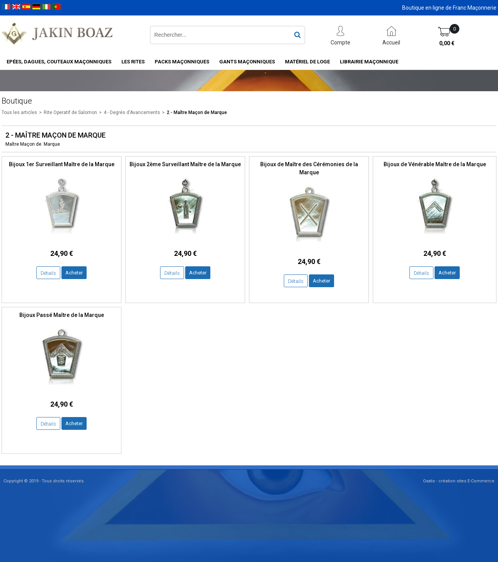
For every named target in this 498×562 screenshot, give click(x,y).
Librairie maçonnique (369, 62)
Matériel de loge (307, 62)
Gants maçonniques (247, 62)
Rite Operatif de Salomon (70, 112)
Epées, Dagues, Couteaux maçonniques (59, 62)
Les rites (133, 62)
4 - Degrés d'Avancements (132, 112)
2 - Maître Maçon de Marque (197, 112)
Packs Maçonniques (182, 62)
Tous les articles (19, 112)
